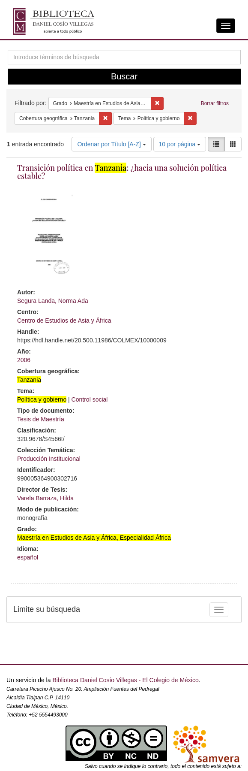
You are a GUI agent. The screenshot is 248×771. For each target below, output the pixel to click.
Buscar (124, 76)
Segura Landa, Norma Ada (52, 300)
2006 (23, 360)
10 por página (180, 144)
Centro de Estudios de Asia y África (64, 320)
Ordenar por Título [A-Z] (111, 144)
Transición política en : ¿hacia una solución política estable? (122, 172)
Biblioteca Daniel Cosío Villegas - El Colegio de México (125, 680)
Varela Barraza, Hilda (45, 498)
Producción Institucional (49, 458)
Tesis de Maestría (40, 419)
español (27, 557)
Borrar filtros (215, 103)
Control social (90, 399)
